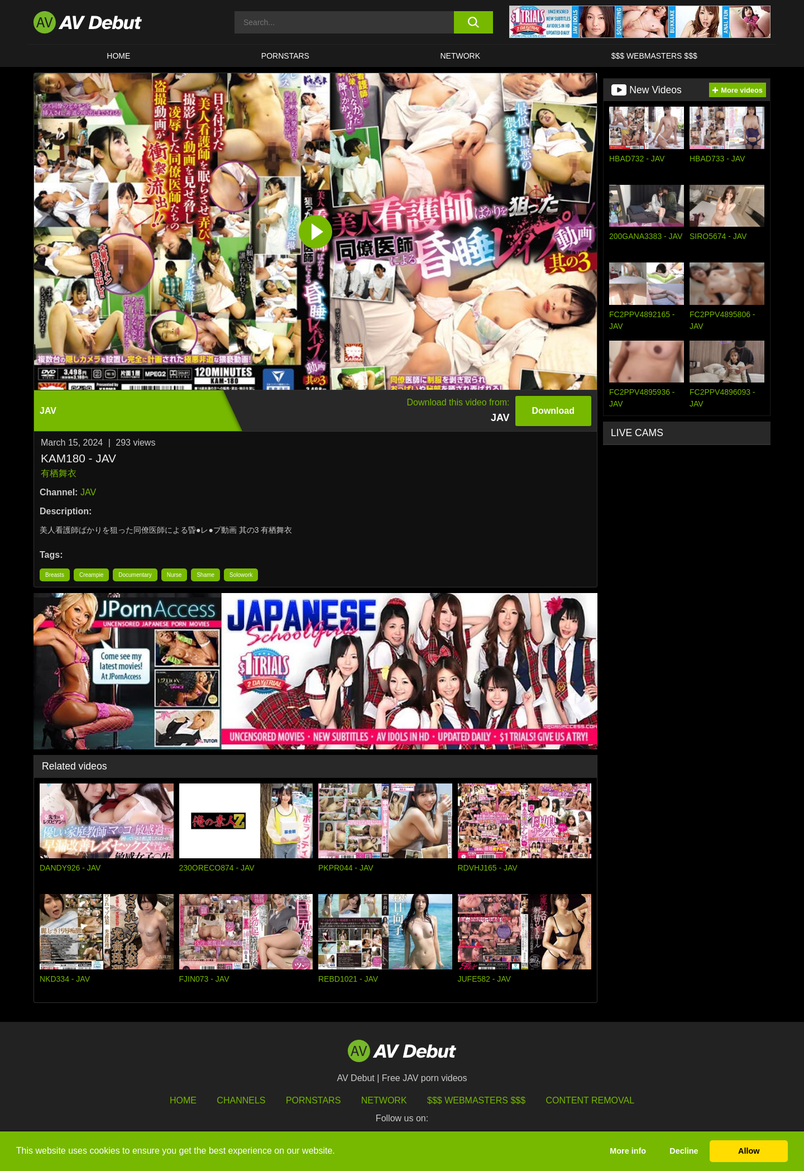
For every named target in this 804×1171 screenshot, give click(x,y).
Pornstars (285, 55)
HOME (118, 55)
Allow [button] (748, 1150)
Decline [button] (683, 1150)
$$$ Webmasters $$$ (654, 55)
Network (461, 55)
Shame (205, 575)
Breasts (54, 575)
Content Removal (590, 1100)
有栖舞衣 (58, 473)
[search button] (473, 22)
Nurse (174, 575)
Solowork (240, 575)
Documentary (134, 575)
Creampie (91, 575)
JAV (88, 492)
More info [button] (628, 1150)
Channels (241, 1100)
